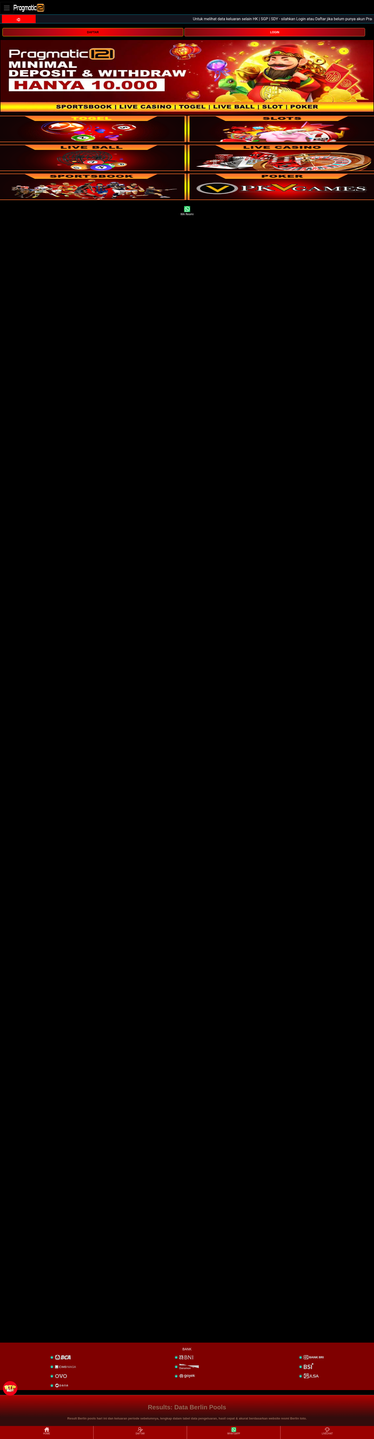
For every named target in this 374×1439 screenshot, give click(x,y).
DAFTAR (93, 32)
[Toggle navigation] (6, 8)
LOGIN (274, 32)
